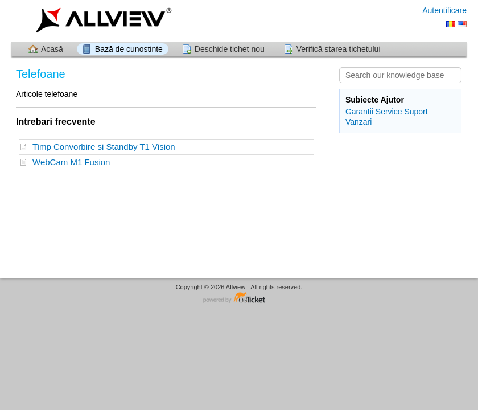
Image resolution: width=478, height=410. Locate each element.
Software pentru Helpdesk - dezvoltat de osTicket (239, 298)
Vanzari (358, 121)
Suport (415, 111)
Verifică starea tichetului (338, 49)
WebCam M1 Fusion (73, 162)
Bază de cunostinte (129, 49)
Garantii (359, 111)
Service (389, 111)
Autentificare (444, 10)
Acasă (52, 49)
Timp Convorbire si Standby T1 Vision (106, 146)
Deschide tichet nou (230, 49)
